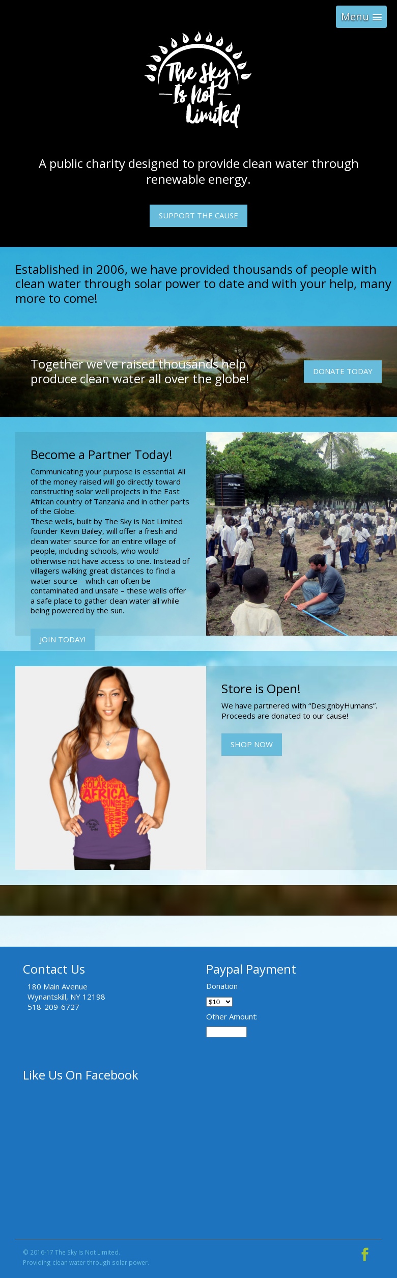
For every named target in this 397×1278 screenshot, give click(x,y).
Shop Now (252, 744)
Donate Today (343, 371)
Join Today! (63, 639)
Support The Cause (198, 215)
